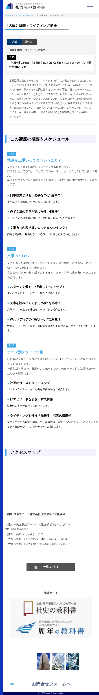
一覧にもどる (50, 566)
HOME (8, 15)
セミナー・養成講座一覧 (24, 15)
